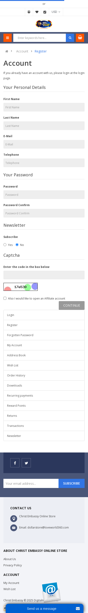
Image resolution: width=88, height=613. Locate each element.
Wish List (12, 365)
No (20, 245)
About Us (9, 559)
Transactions (15, 426)
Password (10, 186)
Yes (8, 245)
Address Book (16, 355)
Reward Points (16, 406)
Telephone (11, 155)
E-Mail (7, 136)
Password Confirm (16, 205)
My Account (29, 12)
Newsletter (14, 436)
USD (56, 12)
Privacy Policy (12, 565)
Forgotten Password (20, 335)
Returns (12, 416)
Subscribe (10, 237)
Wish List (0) (37, 12)
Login (10, 315)
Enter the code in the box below (26, 267)
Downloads (14, 385)
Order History (16, 375)
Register (41, 51)
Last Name (11, 118)
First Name (11, 99)
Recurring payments (20, 396)
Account (22, 51)
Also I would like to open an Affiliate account (34, 298)
